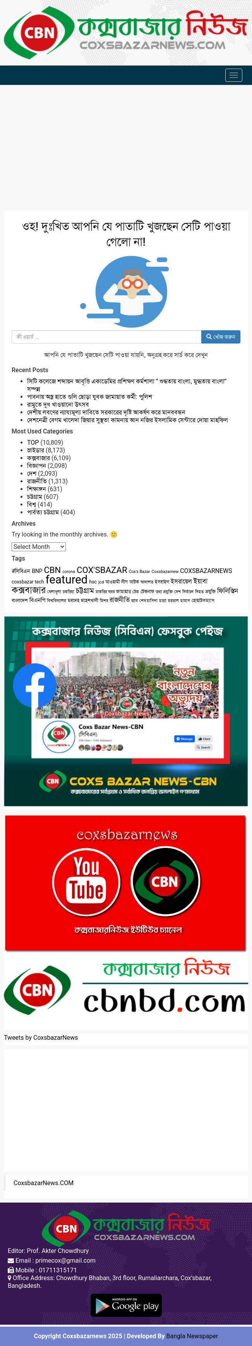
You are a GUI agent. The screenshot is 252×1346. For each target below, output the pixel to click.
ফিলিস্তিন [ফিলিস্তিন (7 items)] (227, 591)
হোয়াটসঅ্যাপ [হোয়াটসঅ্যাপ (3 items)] (203, 600)
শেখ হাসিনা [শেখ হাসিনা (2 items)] (148, 600)
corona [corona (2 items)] (68, 571)
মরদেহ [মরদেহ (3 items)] (73, 600)
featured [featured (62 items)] (67, 579)
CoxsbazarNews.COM (44, 1183)
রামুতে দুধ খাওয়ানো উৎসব (58, 404)
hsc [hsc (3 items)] (93, 582)
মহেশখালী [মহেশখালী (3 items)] (89, 600)
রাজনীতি (37, 481)
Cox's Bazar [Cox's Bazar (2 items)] (139, 571)
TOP (33, 442)
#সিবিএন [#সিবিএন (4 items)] (21, 571)
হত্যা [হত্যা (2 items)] (162, 600)
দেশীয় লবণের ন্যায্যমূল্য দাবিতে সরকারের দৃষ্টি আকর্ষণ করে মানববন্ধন (106, 412)
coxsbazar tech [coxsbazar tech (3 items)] (28, 582)
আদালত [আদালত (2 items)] (147, 582)
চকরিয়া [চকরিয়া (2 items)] (68, 591)
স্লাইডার (35, 450)
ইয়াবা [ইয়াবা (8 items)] (200, 581)
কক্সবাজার (38, 458)
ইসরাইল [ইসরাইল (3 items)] (162, 582)
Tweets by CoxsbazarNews (41, 1037)
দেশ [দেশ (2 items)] (177, 591)
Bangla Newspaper (192, 1336)
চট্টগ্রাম (34, 496)
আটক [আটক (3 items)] (134, 582)
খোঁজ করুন (220, 337)
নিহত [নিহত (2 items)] (199, 591)
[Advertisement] (126, 149)
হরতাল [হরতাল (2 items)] (173, 600)
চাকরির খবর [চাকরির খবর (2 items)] (105, 591)
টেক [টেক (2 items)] (135, 591)
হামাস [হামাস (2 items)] (185, 600)
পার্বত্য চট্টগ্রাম (43, 512)
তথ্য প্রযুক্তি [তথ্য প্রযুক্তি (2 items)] (164, 591)
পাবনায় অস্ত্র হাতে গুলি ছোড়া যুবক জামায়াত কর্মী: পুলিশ (89, 396)
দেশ (31, 473)
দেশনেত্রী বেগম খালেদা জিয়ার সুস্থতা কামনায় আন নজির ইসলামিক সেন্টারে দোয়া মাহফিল (127, 420)
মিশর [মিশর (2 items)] (104, 600)
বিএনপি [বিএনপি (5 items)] (37, 600)
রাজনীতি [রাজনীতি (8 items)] (120, 600)
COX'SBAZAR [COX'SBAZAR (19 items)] (102, 570)
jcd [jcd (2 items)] (101, 582)
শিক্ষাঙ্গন (36, 489)
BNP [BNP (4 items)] (37, 571)
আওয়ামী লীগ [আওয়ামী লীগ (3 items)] (116, 582)
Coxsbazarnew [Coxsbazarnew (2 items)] (165, 571)
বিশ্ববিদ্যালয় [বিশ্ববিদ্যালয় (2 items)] (56, 600)
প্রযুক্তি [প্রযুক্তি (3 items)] (210, 591)
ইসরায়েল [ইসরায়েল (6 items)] (181, 581)
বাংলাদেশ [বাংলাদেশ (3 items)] (20, 600)
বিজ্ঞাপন (36, 465)
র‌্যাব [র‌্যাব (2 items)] (134, 600)
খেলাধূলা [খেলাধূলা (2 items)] (54, 591)
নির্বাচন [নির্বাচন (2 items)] (188, 591)
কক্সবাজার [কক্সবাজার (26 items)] (29, 590)
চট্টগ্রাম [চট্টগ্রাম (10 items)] (85, 591)
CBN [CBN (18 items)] (52, 570)
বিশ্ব (31, 504)
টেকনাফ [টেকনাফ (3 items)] (147, 591)
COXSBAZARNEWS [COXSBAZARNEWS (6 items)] (206, 571)
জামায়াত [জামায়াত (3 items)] (123, 591)
